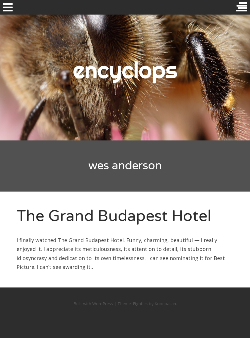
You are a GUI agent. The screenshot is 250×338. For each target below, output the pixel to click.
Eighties (140, 303)
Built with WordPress (93, 303)
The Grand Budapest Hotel (114, 216)
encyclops (125, 70)
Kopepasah (165, 303)
